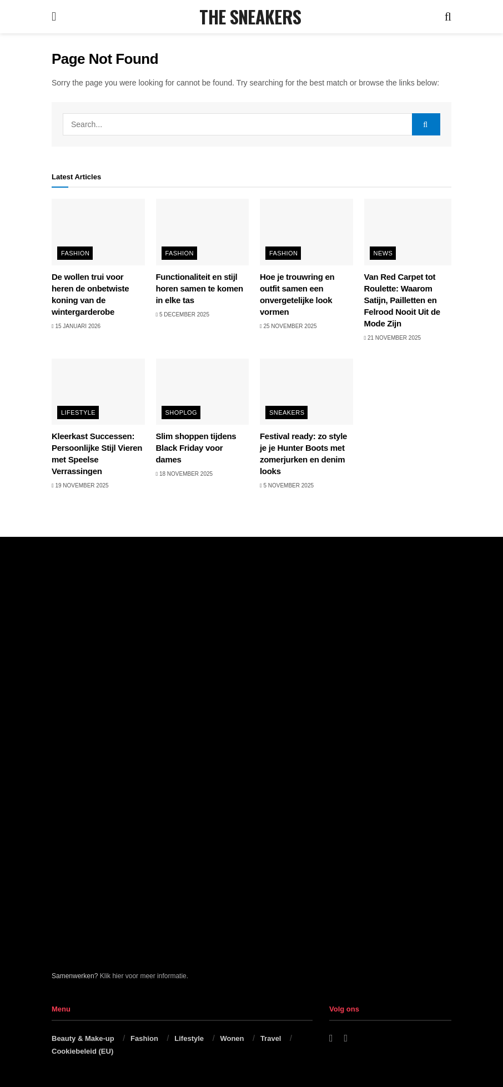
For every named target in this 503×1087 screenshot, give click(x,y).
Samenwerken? (75, 976)
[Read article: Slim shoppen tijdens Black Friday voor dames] (202, 392)
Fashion (75, 253)
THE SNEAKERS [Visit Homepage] (250, 17)
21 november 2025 (392, 338)
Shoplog (181, 412)
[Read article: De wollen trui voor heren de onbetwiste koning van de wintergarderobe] (98, 232)
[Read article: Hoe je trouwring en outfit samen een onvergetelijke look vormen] (306, 232)
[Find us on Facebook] (331, 1038)
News (383, 253)
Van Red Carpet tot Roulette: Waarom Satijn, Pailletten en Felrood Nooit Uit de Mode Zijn (402, 300)
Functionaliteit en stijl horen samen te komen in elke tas (199, 288)
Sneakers (286, 412)
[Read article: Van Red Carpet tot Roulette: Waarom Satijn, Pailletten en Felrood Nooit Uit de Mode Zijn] (410, 232)
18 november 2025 (184, 474)
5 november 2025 (287, 485)
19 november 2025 (80, 485)
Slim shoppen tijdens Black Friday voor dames (196, 447)
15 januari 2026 (76, 326)
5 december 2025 (182, 314)
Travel (270, 1038)
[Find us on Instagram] (346, 1038)
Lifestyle (78, 412)
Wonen (232, 1038)
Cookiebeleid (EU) (82, 1051)
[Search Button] (448, 16)
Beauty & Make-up (83, 1038)
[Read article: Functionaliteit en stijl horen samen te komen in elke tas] (202, 232)
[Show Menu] (54, 16)
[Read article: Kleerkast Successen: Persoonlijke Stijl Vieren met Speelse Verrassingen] (98, 392)
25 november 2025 (288, 326)
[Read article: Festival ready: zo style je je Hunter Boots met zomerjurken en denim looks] (306, 392)
